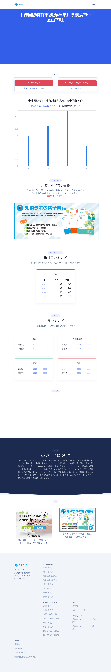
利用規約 (18, 648)
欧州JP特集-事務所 (51, 635)
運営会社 (18, 644)
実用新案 (31, 88)
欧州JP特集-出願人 (51, 631)
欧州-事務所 (48, 627)
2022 (44, 292)
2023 (44, 296)
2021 (44, 288)
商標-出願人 (48, 593)
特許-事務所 (48, 572)
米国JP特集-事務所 (51, 618)
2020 (44, 284)
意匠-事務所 (48, 588)
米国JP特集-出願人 (51, 614)
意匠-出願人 (48, 584)
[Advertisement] (55, 42)
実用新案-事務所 (50, 580)
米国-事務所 (48, 610)
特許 (25, 88)
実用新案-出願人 (50, 576)
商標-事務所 (48, 597)
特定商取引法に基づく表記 (25, 657)
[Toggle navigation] (94, 4)
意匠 (38, 88)
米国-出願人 (48, 606)
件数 (55, 75)
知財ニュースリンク (80, 610)
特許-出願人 (48, 567)
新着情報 (76, 606)
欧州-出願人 (48, 623)
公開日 (74, 88)
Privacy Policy (19, 653)
